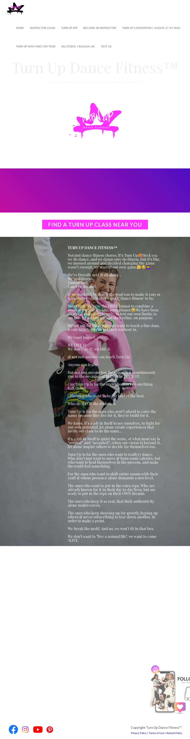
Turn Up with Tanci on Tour (35, 46)
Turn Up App (69, 27)
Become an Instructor (99, 27)
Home (20, 27)
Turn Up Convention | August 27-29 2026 (151, 27)
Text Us (106, 46)
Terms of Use (156, 733)
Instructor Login (42, 27)
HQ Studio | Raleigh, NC (78, 46)
